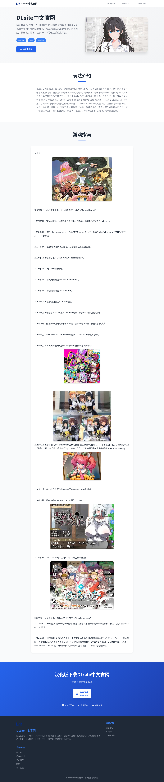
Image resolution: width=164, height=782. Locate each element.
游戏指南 (125, 3)
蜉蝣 (18, 764)
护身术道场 (21, 756)
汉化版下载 (141, 3)
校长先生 (20, 768)
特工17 (19, 752)
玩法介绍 (111, 3)
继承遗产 (20, 760)
